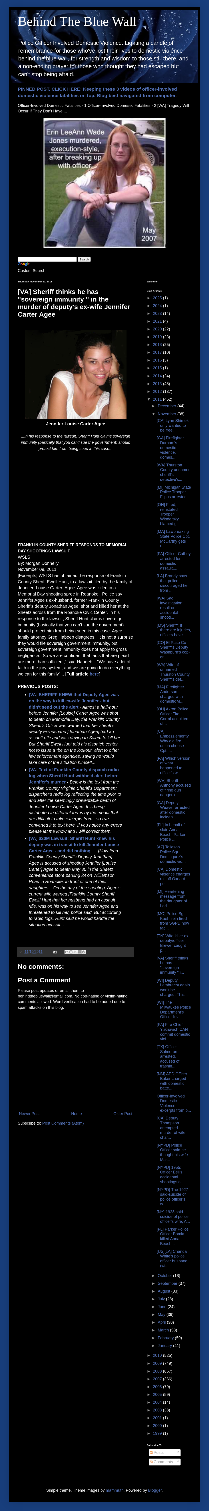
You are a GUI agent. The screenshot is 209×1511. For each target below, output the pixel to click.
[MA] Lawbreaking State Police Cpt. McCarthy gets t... (173, 538)
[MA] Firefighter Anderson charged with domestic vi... (170, 694)
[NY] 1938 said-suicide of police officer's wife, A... (173, 1217)
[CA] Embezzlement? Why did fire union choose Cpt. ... (173, 741)
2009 (158, 1363)
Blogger (155, 1490)
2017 (158, 352)
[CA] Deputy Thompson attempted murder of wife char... (171, 1127)
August (164, 1291)
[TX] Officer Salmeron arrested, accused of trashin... (168, 1056)
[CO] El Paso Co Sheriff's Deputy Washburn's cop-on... (173, 649)
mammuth (115, 1490)
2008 (158, 1371)
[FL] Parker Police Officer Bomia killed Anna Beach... (173, 1236)
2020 (158, 329)
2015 (158, 368)
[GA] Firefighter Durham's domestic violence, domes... (170, 447)
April (162, 1322)
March (164, 1330)
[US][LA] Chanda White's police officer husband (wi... (172, 1258)
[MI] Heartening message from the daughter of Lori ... (172, 898)
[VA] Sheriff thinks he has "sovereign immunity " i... (172, 965)
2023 (158, 313)
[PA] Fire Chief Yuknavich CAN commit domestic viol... (173, 1031)
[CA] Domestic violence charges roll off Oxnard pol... (173, 876)
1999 (158, 1433)
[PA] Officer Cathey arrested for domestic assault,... (174, 561)
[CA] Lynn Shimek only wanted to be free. (173, 425)
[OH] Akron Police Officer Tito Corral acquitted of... (172, 716)
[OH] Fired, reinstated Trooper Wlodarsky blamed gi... (169, 514)
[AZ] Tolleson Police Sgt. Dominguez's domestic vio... (171, 854)
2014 (158, 376)
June (162, 1307)
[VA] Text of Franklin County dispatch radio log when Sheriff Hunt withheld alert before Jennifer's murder (74, 775)
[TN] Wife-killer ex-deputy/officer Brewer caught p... (173, 943)
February (166, 1338)
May (162, 1314)
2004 (158, 1402)
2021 (158, 321)
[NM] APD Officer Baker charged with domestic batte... (172, 1081)
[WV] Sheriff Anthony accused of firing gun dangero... (174, 787)
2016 (158, 360)
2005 (158, 1394)
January (165, 1345)
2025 (158, 298)
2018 (158, 344)
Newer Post (29, 1113)
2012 (158, 391)
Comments (161, 1462)
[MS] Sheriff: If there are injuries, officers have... (174, 630)
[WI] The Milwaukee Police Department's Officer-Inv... (174, 1009)
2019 (158, 337)
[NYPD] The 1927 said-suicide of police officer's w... (172, 1196)
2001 (158, 1418)
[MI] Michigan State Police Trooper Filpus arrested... (174, 492)
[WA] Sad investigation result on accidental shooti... (169, 608)
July (162, 1299)
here (94, 674)
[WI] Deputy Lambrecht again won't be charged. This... (173, 987)
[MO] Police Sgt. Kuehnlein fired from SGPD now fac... (173, 920)
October (165, 1275)
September (168, 1283)
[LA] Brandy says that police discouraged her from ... (173, 583)
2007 (158, 1379)
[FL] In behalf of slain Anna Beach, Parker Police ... (171, 832)
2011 (158, 399)
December (167, 406)
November (167, 414)
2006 (158, 1387)
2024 (158, 306)
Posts (157, 1452)
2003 (158, 1410)
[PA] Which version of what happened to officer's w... (173, 765)
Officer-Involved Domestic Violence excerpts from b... (174, 1103)
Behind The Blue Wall (77, 21)
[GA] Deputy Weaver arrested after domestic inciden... (173, 810)
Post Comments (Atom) (63, 1123)
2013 (158, 384)
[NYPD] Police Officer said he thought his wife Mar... (172, 1152)
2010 (158, 1355)
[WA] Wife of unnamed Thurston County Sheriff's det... (173, 672)
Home (76, 1113)
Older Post (122, 1113)
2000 (158, 1425)
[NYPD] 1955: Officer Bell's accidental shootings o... (170, 1174)
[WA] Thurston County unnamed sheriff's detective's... (174, 472)
